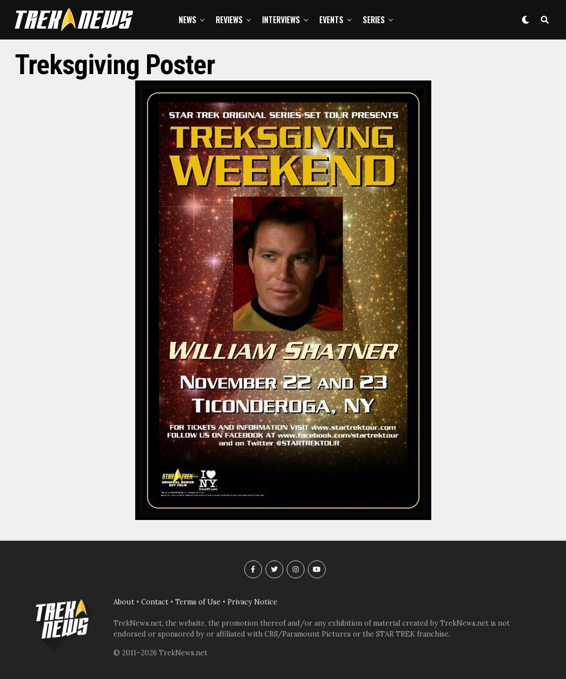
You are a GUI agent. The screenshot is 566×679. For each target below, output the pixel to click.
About (123, 602)
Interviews (281, 20)
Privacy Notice (252, 602)
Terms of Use (198, 602)
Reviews (229, 20)
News (187, 20)
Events (331, 20)
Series (374, 20)
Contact (154, 602)
